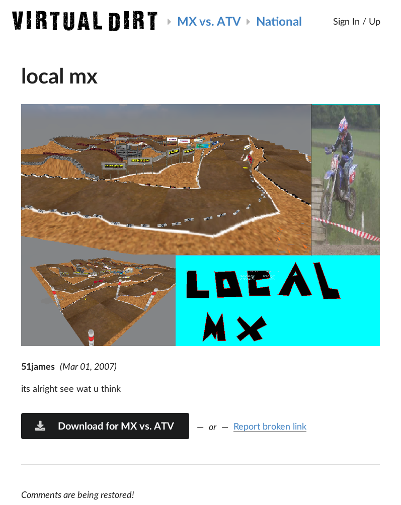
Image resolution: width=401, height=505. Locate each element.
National (279, 21)
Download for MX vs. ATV (104, 425)
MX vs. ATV (209, 21)
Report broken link (269, 426)
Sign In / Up (356, 21)
